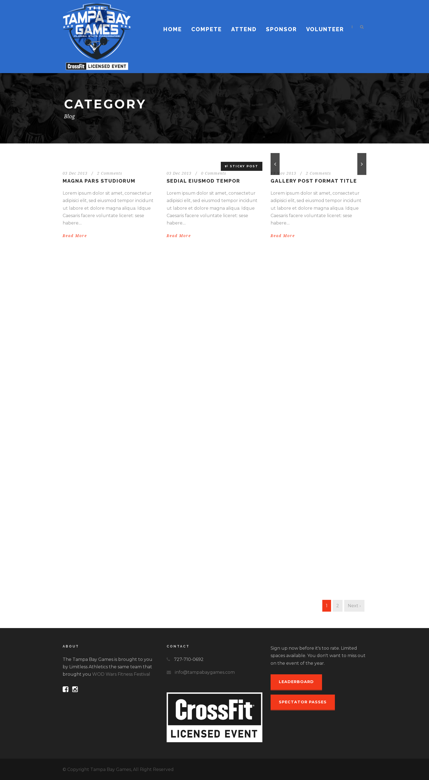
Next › (354, 605)
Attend (244, 29)
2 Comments (109, 173)
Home (172, 29)
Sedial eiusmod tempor (203, 181)
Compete (206, 29)
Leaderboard (296, 681)
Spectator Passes (303, 702)
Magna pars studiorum (99, 181)
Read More (75, 236)
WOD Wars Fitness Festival (121, 674)
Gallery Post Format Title (314, 181)
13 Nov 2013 (283, 173)
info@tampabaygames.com (205, 672)
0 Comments (213, 173)
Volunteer (325, 29)
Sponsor (281, 29)
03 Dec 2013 (75, 173)
